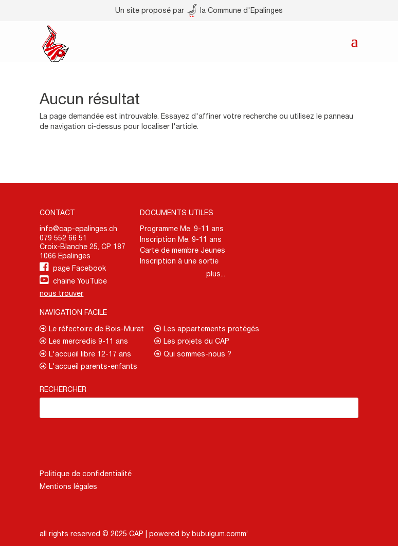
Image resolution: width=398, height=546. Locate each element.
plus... (215, 274)
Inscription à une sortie (179, 261)
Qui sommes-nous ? (192, 354)
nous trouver (61, 293)
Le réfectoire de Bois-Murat (92, 329)
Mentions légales (68, 486)
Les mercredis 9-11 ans (84, 341)
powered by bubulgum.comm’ (198, 534)
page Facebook (79, 268)
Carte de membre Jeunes (182, 250)
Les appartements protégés (206, 329)
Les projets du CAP (191, 341)
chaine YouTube (80, 281)
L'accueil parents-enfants (88, 366)
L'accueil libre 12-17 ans (85, 354)
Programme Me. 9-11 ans (182, 228)
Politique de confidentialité (86, 473)
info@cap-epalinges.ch (78, 228)
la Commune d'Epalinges (235, 10)
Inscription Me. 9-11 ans (181, 239)
